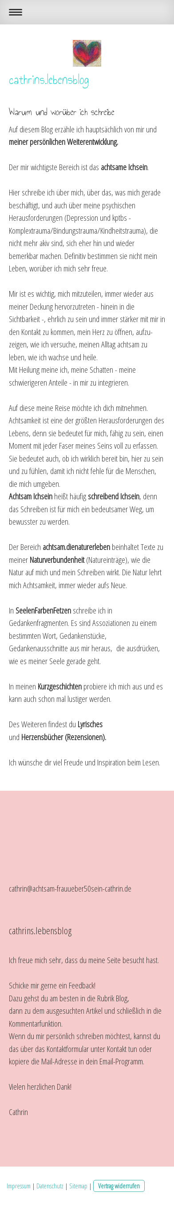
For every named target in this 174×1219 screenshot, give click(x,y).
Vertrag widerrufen (119, 1185)
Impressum (19, 1185)
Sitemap (78, 1185)
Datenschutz (49, 1185)
